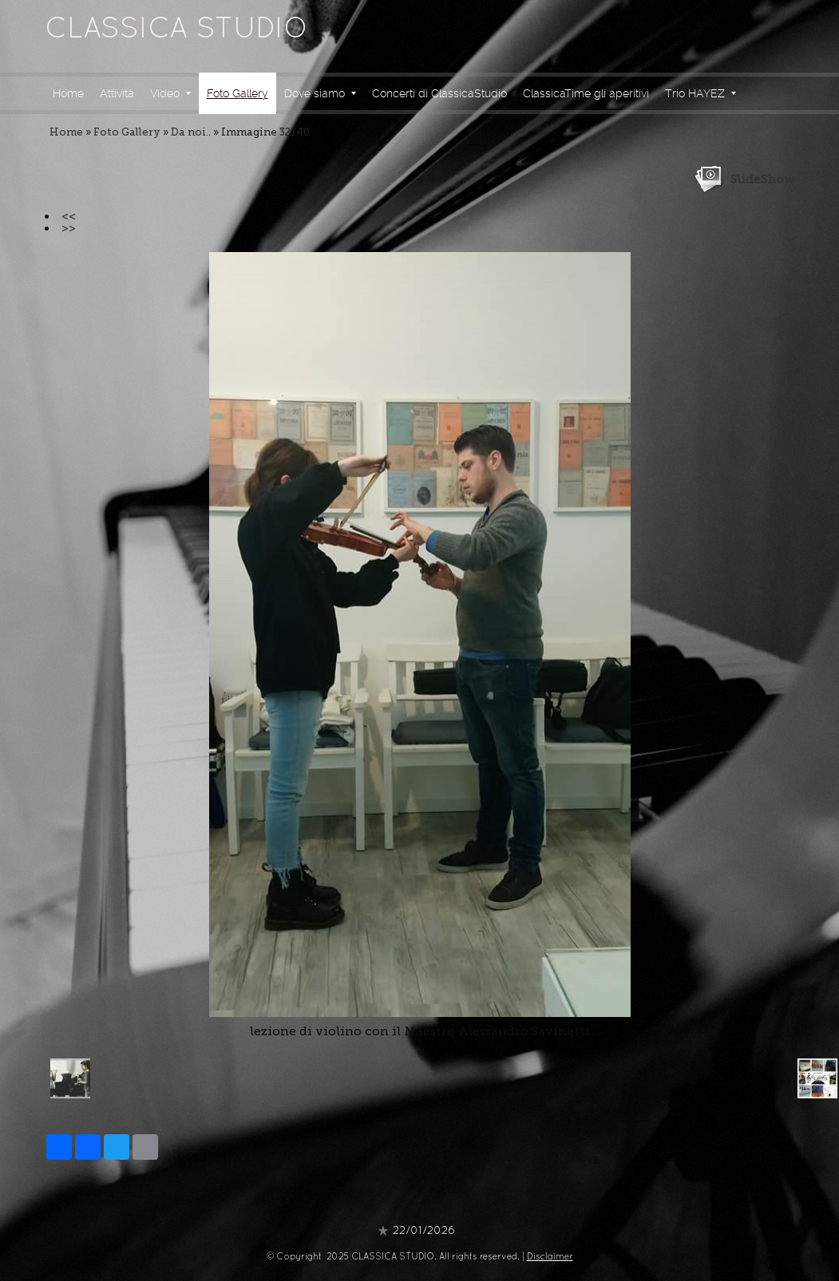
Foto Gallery (237, 93)
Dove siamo (320, 93)
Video (170, 93)
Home (68, 93)
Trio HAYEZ (700, 93)
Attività (117, 93)
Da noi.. (191, 132)
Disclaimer (550, 1257)
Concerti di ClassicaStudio (439, 93)
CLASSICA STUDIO (176, 30)
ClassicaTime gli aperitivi (586, 93)
